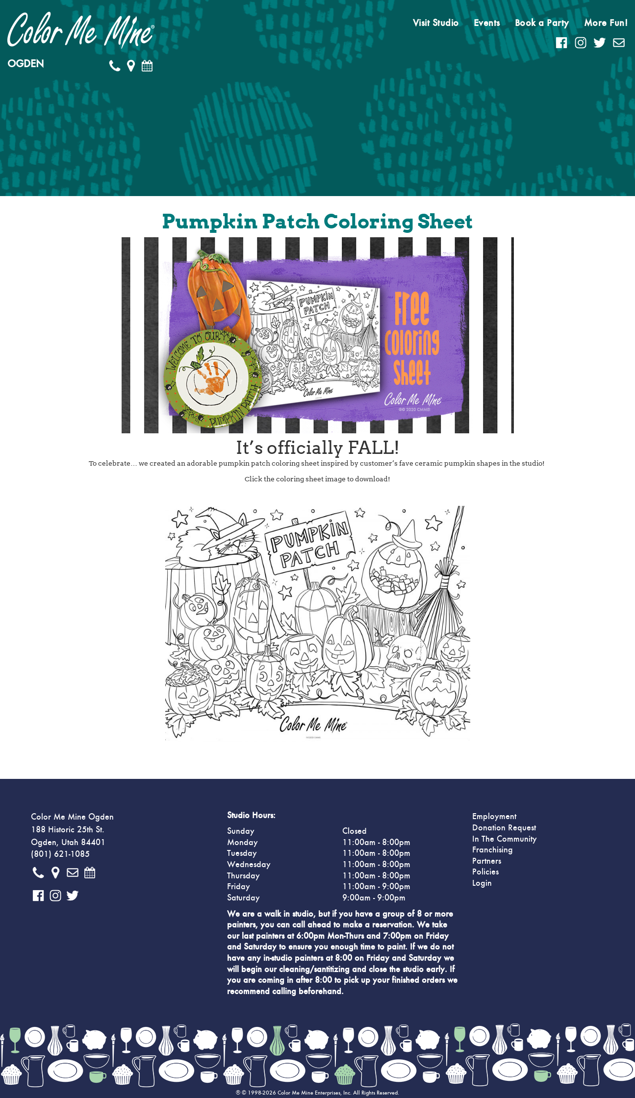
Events (487, 23)
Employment (494, 816)
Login (482, 883)
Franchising (492, 850)
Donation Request (504, 828)
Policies (485, 872)
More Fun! (606, 23)
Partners (486, 861)
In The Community (504, 839)
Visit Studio (436, 23)
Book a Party (542, 23)
